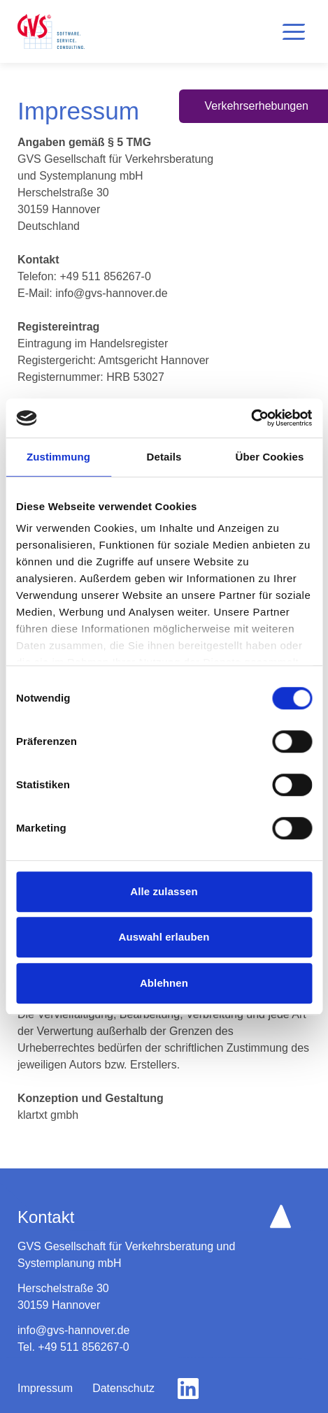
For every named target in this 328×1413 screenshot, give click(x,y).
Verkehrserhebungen (256, 106)
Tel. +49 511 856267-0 (73, 1347)
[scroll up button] (280, 1216)
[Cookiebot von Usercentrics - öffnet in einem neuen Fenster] (251, 418)
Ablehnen (164, 983)
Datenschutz (123, 1388)
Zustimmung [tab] (58, 457)
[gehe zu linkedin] (188, 1388)
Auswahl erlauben (164, 937)
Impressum (45, 1388)
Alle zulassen (163, 891)
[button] (294, 31)
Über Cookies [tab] (270, 457)
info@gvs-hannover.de (73, 1330)
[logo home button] (51, 31)
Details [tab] (164, 457)
